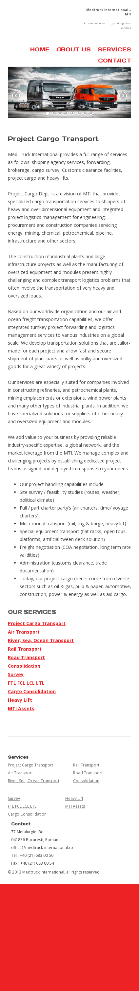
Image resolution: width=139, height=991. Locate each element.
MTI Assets (21, 708)
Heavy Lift (20, 700)
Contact (114, 60)
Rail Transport (25, 649)
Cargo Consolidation (32, 691)
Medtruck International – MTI (108, 12)
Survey (16, 674)
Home (40, 49)
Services (114, 49)
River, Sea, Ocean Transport (41, 640)
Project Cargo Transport (37, 623)
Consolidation (24, 666)
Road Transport (26, 657)
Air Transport (24, 632)
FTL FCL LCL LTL (26, 683)
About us (73, 49)
